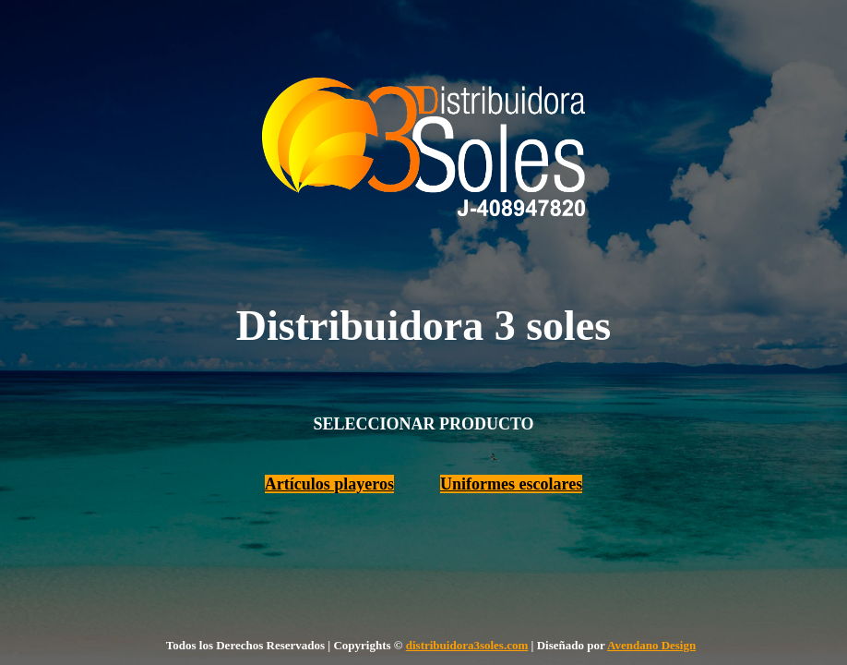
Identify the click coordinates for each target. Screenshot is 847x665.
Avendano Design (651, 645)
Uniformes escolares (511, 484)
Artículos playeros (329, 484)
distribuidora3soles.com (467, 645)
